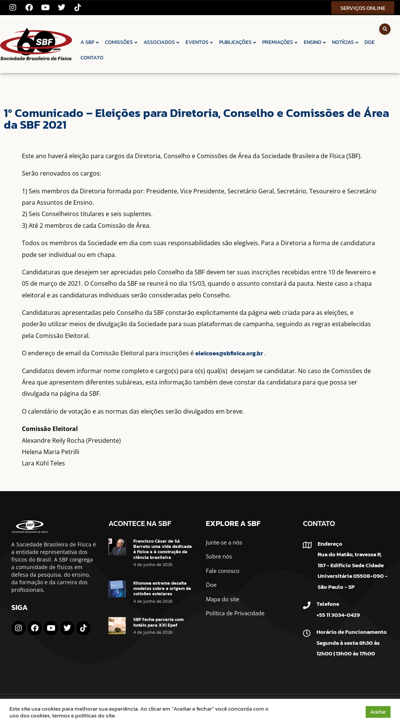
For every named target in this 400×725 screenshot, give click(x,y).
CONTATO (91, 58)
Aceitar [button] (378, 712)
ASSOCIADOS (162, 42)
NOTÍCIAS (345, 42)
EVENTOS (199, 42)
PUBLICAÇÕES (238, 42)
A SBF (90, 42)
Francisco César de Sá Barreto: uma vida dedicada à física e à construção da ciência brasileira (162, 549)
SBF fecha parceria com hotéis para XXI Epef (158, 622)
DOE (369, 42)
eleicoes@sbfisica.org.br (229, 353)
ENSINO (315, 42)
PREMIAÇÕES (280, 42)
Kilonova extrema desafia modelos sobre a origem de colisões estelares (162, 588)
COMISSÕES (121, 42)
